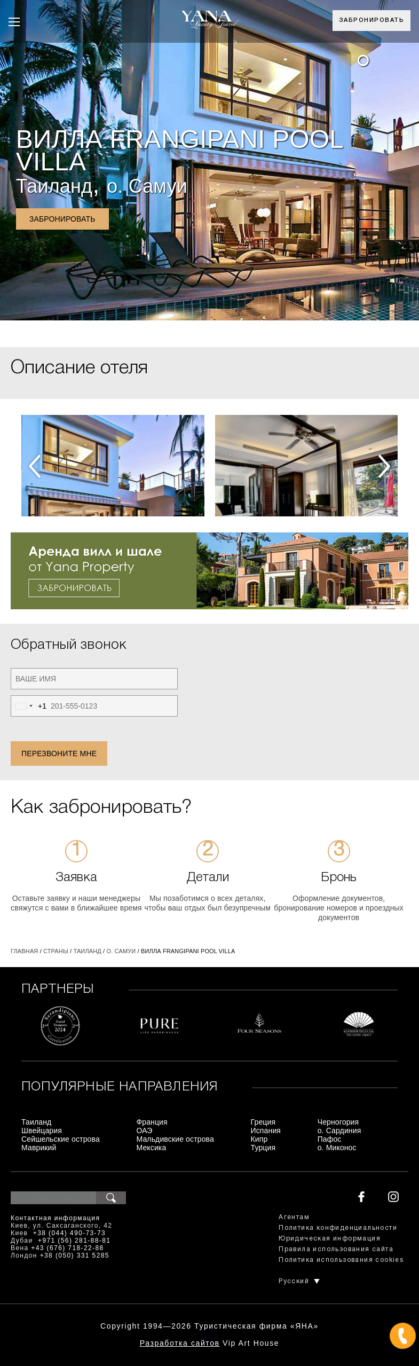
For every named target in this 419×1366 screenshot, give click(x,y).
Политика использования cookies (341, 1260)
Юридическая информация (330, 1239)
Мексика (151, 1147)
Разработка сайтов (180, 1343)
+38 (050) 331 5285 (74, 1255)
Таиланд (54, 186)
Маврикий (39, 1147)
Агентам (294, 1217)
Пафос (330, 1139)
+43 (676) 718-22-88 (67, 1248)
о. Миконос (337, 1147)
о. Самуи (147, 186)
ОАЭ (144, 1130)
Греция (263, 1122)
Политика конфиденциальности (338, 1228)
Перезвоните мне (59, 753)
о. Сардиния (339, 1130)
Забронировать (372, 20)
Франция (151, 1122)
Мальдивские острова (175, 1139)
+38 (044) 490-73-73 (69, 1233)
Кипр (259, 1139)
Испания (266, 1130)
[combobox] (28, 706)
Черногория (338, 1122)
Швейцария (41, 1130)
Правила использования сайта (336, 1249)
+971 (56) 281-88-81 (74, 1240)
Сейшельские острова (60, 1139)
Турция (263, 1147)
